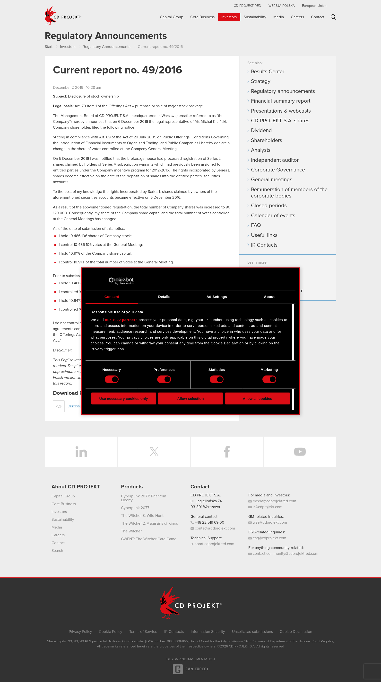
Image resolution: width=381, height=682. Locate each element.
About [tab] (269, 297)
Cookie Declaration (296, 632)
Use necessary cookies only (123, 398)
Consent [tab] (111, 297)
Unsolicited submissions (252, 632)
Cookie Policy (110, 632)
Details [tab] (164, 297)
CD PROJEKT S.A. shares (280, 121)
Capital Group (171, 17)
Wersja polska (281, 6)
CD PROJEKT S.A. (205, 495)
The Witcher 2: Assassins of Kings (149, 523)
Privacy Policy (80, 632)
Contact (317, 17)
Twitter (154, 452)
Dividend (261, 130)
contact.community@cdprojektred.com (283, 554)
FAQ (256, 225)
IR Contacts (264, 245)
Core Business (202, 17)
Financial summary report (280, 101)
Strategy (260, 81)
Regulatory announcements (283, 91)
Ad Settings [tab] (217, 297)
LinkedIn (81, 452)
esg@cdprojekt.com (267, 538)
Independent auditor (275, 160)
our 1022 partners (121, 319)
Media (278, 17)
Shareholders (266, 140)
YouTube (300, 452)
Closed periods (269, 205)
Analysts (260, 150)
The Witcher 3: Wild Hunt (142, 516)
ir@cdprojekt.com (265, 507)
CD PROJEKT (63, 15)
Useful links (264, 235)
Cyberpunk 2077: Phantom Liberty (143, 498)
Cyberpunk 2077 (135, 508)
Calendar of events (273, 215)
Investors (229, 17)
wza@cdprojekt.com (267, 522)
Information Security (208, 632)
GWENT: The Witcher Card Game (148, 539)
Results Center (267, 71)
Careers (297, 17)
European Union (314, 6)
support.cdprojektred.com (212, 544)
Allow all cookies (257, 398)
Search (333, 17)
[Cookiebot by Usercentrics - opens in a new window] (112, 281)
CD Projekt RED (247, 6)
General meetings (271, 179)
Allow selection (190, 398)
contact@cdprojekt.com (212, 528)
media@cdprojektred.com (272, 501)
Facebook (227, 452)
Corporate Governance (278, 170)
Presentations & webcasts (281, 111)
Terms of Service (143, 632)
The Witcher (131, 531)
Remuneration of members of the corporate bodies (289, 193)
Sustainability (255, 17)
